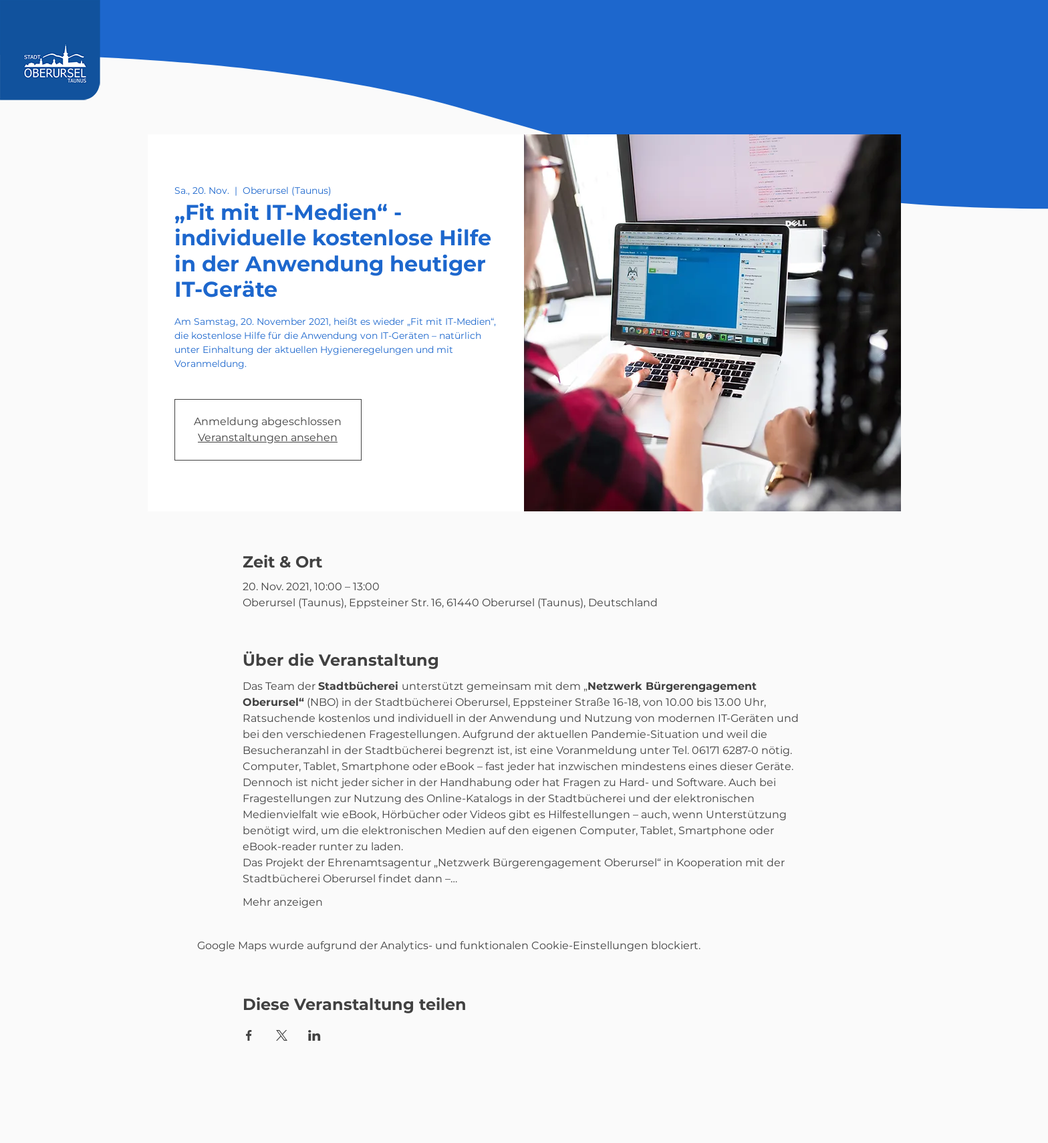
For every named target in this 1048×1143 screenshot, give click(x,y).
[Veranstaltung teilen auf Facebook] (249, 1035)
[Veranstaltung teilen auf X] (281, 1035)
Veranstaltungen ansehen (268, 437)
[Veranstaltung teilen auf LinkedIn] (314, 1035)
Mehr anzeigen (283, 902)
